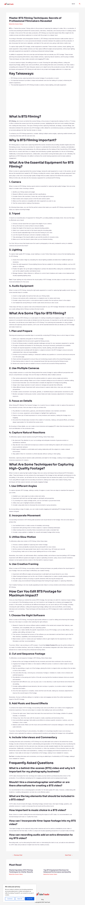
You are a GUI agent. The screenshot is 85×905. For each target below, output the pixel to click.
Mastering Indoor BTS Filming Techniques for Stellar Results (21, 871)
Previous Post (17, 855)
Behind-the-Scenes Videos (16, 24)
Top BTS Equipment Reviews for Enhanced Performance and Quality (57, 871)
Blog (72, 3)
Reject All (19, 898)
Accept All (29, 898)
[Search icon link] (79, 4)
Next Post (69, 855)
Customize (9, 898)
